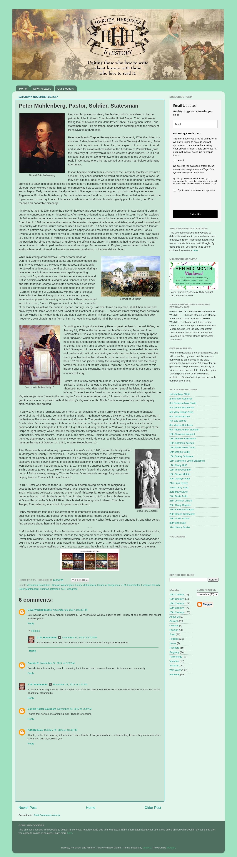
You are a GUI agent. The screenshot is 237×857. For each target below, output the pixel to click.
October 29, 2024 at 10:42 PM (60, 730)
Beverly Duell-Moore (40, 609)
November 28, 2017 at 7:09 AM (74, 709)
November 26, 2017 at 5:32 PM (70, 609)
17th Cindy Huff (178, 465)
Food (172, 634)
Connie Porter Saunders (42, 709)
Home (23, 88)
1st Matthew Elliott (179, 394)
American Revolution (39, 585)
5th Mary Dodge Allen (181, 412)
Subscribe (195, 214)
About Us (174, 616)
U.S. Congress (69, 589)
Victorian (174, 665)
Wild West (175, 670)
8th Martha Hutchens (181, 425)
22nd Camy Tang (178, 487)
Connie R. (33, 663)
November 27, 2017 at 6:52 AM (57, 663)
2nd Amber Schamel (180, 398)
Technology (175, 656)
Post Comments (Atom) (47, 815)
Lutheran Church (150, 585)
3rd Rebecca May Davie (182, 403)
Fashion (173, 630)
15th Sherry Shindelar (181, 456)
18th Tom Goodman (180, 469)
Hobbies (174, 638)
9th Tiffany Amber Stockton (184, 429)
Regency (174, 652)
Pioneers (174, 647)
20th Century (176, 612)
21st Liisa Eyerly (178, 483)
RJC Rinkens (35, 730)
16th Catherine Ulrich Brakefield (187, 460)
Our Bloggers (65, 88)
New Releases (42, 88)
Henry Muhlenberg (85, 585)
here (195, 250)
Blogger (171, 847)
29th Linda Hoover (179, 518)
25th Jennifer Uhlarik (180, 500)
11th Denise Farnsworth (182, 438)
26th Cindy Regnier (180, 505)
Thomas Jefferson (50, 589)
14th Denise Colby (179, 451)
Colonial (173, 625)
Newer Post (28, 808)
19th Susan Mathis (179, 474)
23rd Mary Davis (178, 491)
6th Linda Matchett (179, 416)
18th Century (176, 603)
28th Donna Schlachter (182, 514)
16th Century (176, 594)
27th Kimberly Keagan (181, 509)
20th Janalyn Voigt (179, 478)
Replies (35, 630)
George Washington (63, 585)
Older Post (153, 808)
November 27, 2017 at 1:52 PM (79, 637)
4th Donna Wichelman (181, 407)
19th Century (176, 607)
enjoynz (147, 847)
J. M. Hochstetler (130, 585)
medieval (174, 674)
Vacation (174, 661)
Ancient (173, 621)
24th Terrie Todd (178, 496)
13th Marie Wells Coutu (182, 447)
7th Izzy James (177, 420)
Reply (31, 623)
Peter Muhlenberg (29, 589)
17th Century (176, 599)
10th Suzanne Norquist (182, 434)
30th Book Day (177, 523)
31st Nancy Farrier (179, 527)
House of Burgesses (108, 585)
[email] (195, 124)
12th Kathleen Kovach (181, 443)
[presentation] (192, 202)
